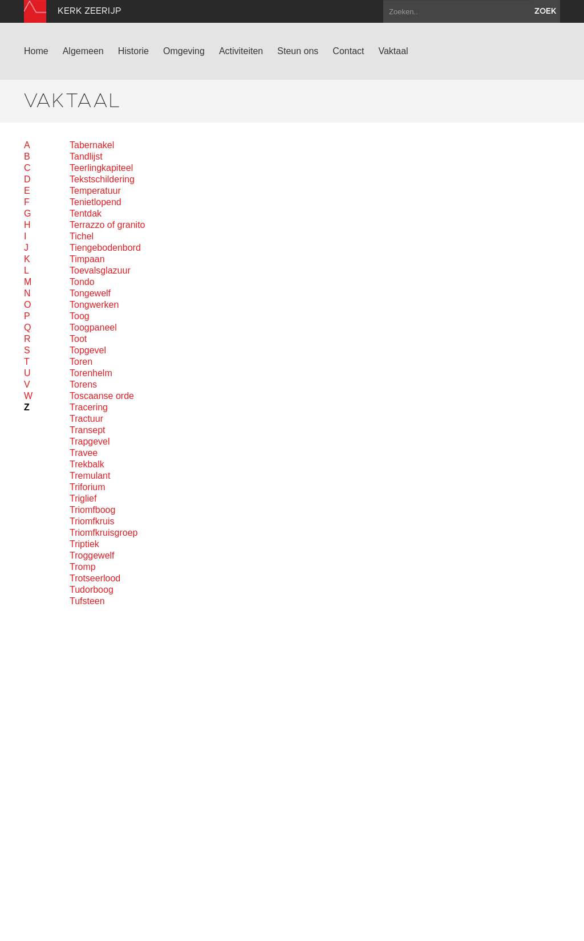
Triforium (88, 487)
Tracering (89, 407)
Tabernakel (92, 145)
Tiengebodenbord (105, 247)
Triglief (83, 498)
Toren (81, 361)
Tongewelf (90, 293)
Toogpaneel (93, 327)
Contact (348, 51)
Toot (78, 339)
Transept (88, 430)
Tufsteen (87, 601)
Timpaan (87, 259)
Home (36, 51)
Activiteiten (241, 51)
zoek (545, 11)
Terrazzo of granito (107, 225)
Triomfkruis (92, 521)
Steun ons (297, 51)
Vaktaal (393, 51)
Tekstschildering (102, 179)
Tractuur (86, 418)
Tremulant (90, 475)
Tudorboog (91, 589)
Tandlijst (86, 156)
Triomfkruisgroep (103, 532)
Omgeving (184, 51)
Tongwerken (94, 304)
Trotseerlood (95, 578)
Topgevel (88, 350)
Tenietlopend (95, 202)
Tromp (83, 567)
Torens (83, 384)
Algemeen (83, 51)
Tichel (82, 236)
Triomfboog (92, 510)
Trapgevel (90, 441)
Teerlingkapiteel (101, 168)
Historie (133, 51)
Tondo (82, 282)
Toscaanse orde (102, 396)
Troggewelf (92, 555)
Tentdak (86, 213)
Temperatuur (95, 190)
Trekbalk (87, 464)
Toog (80, 316)
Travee (84, 453)
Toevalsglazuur (100, 270)
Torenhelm (91, 373)
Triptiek (84, 544)
